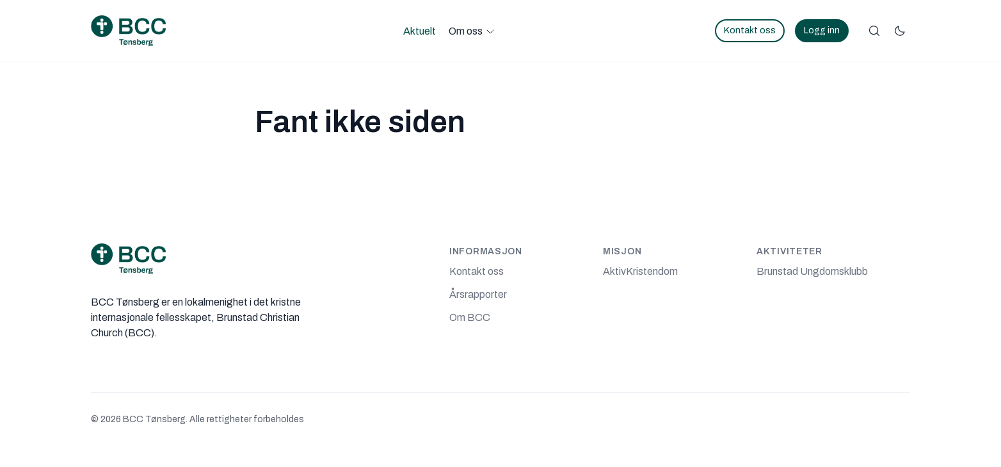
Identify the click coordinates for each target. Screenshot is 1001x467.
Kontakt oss (750, 30)
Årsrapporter (478, 294)
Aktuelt (419, 31)
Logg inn (822, 30)
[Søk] (874, 30)
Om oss (466, 31)
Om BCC (469, 317)
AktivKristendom (640, 271)
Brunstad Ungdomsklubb (812, 271)
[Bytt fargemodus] (900, 30)
